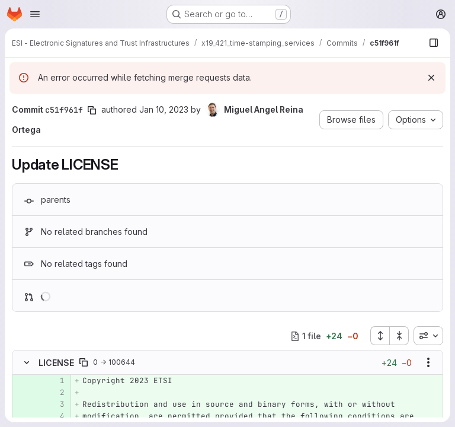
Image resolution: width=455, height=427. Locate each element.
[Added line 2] (54, 393)
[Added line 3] (54, 404)
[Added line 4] (54, 416)
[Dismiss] (431, 78)
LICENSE (56, 363)
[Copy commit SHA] (92, 110)
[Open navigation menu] (34, 14)
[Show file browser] (433, 42)
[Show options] (428, 362)
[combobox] (428, 335)
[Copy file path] (83, 362)
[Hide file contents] (27, 362)
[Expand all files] (379, 335)
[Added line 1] (54, 381)
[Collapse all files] (399, 335)
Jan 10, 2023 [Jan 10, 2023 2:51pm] (163, 109)
